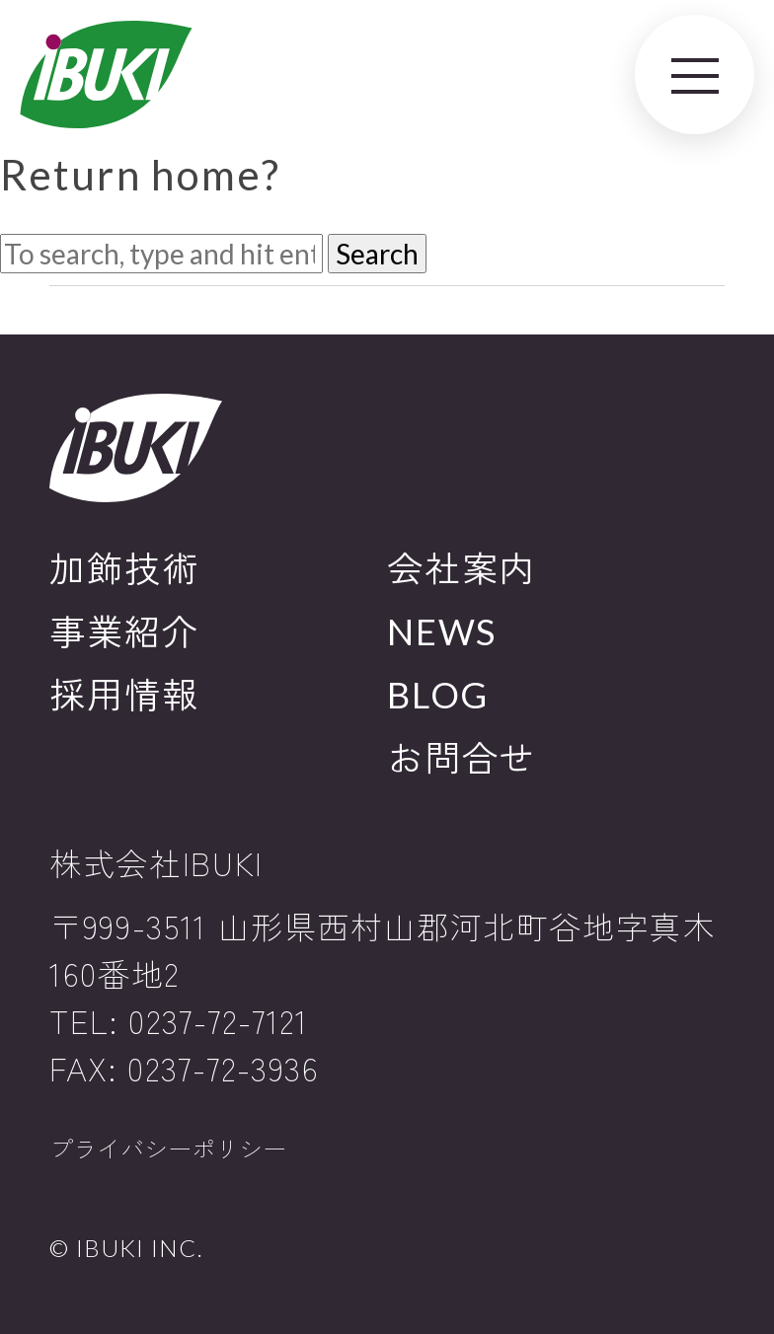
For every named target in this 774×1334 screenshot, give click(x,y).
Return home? (140, 174)
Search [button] (377, 253)
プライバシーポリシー (167, 1149)
